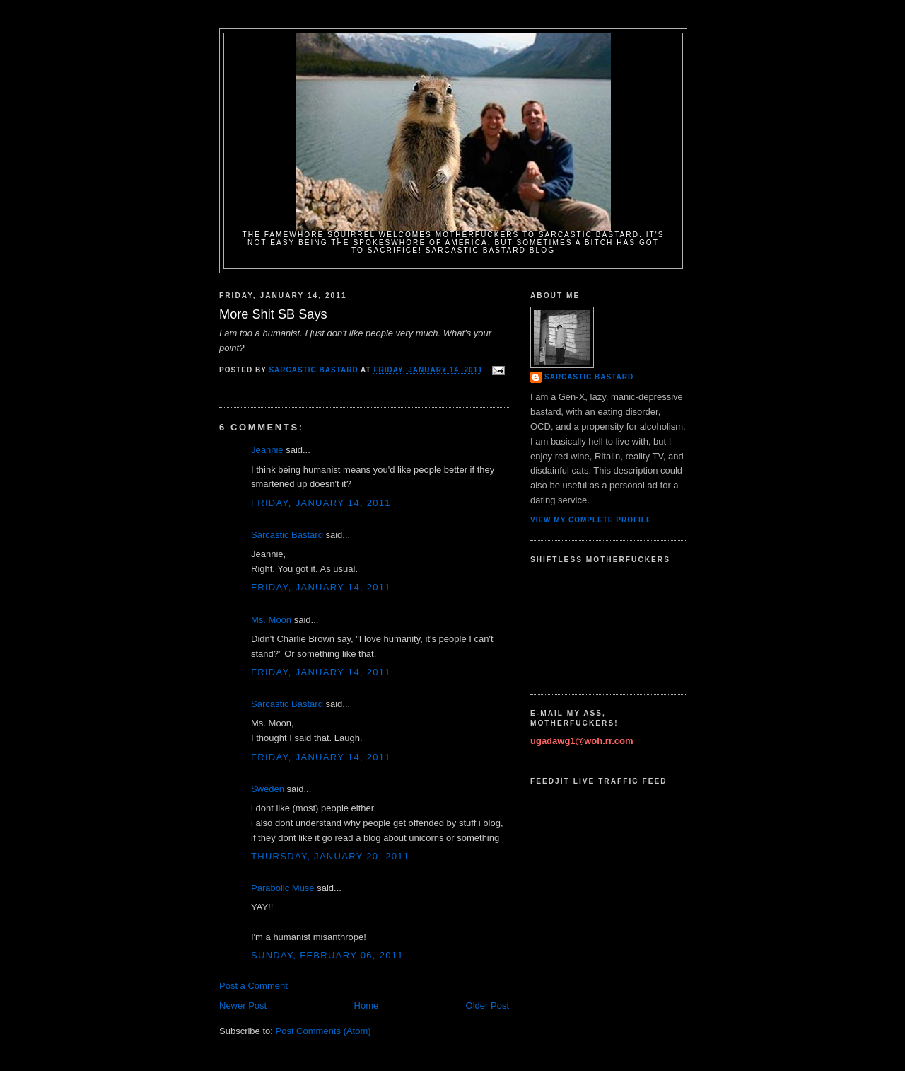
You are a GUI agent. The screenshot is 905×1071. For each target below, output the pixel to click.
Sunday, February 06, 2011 (327, 955)
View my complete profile (591, 520)
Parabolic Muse (283, 888)
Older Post (487, 1005)
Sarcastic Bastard (287, 534)
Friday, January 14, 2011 (321, 503)
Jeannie (267, 450)
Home (366, 1005)
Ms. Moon (271, 619)
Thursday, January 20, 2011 (330, 856)
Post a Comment (253, 985)
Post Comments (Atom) (323, 1031)
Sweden (267, 789)
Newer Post (243, 1005)
